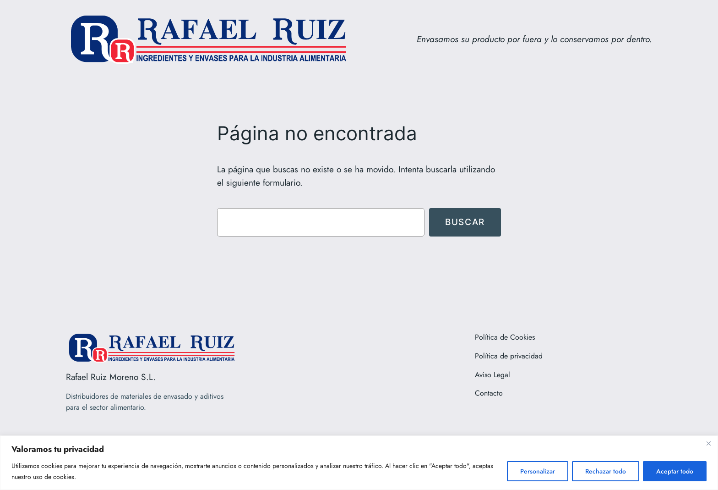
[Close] (708, 443)
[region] (359, 462)
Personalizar (537, 471)
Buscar (465, 221)
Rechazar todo (605, 471)
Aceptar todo (674, 471)
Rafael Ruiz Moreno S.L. (111, 376)
